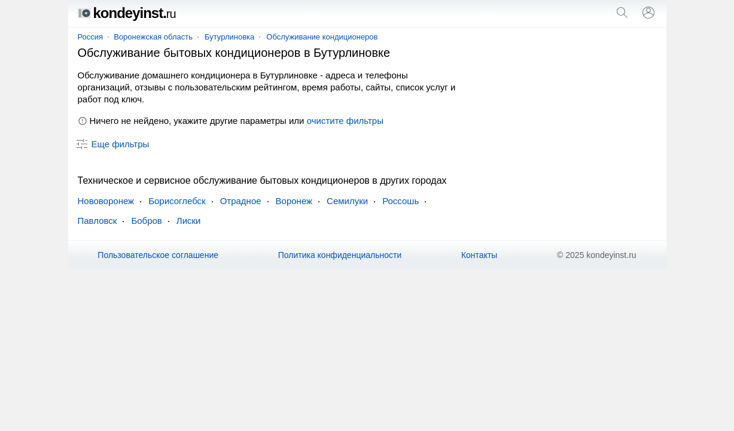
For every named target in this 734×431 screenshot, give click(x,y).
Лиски (188, 221)
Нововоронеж (106, 201)
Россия (90, 36)
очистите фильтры (345, 121)
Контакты (479, 255)
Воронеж (294, 201)
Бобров (146, 221)
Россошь (400, 201)
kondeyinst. (127, 13)
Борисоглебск (176, 201)
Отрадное (240, 201)
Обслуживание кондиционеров (321, 36)
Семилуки (347, 201)
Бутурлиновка (229, 36)
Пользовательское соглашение (158, 255)
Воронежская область (153, 36)
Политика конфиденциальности (340, 255)
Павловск (97, 221)
